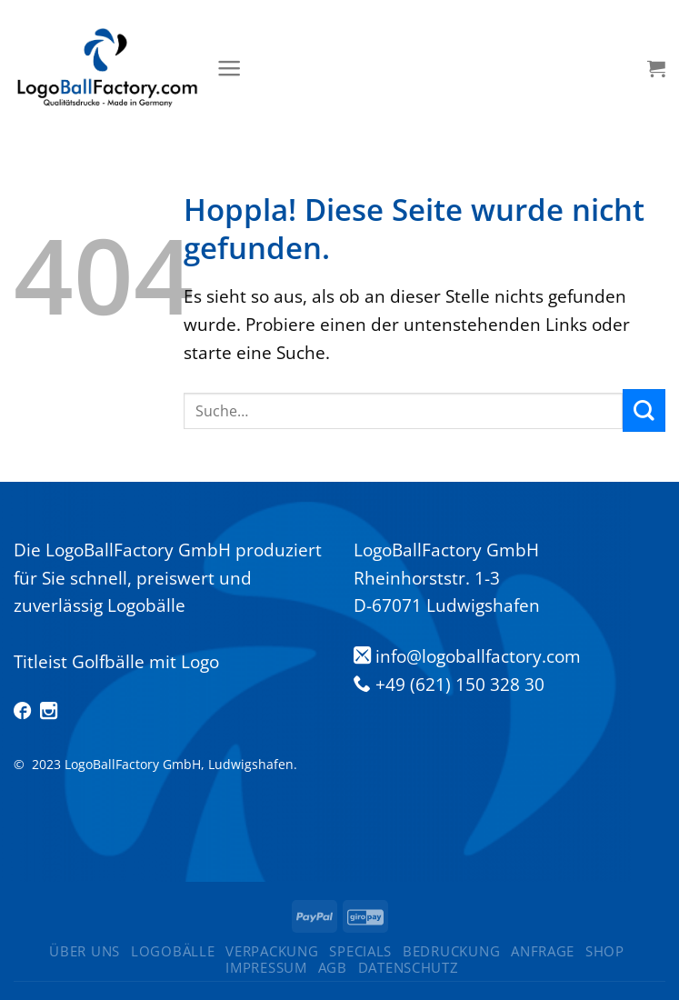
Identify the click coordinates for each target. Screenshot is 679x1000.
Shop (604, 951)
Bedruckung (451, 951)
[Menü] (229, 68)
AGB (332, 967)
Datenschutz (408, 967)
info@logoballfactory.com (478, 656)
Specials (360, 951)
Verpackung (271, 951)
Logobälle (173, 951)
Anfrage (542, 951)
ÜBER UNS (84, 951)
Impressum (266, 967)
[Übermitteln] (644, 410)
